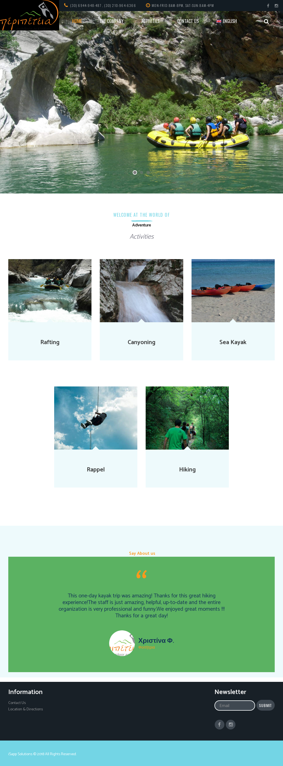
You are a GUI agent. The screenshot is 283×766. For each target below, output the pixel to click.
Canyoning (141, 342)
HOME (77, 21)
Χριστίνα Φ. (156, 641)
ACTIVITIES (150, 21)
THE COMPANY (111, 21)
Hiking (187, 470)
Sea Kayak (233, 342)
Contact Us (17, 703)
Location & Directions (25, 709)
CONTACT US (188, 21)
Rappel (96, 470)
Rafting (49, 342)
